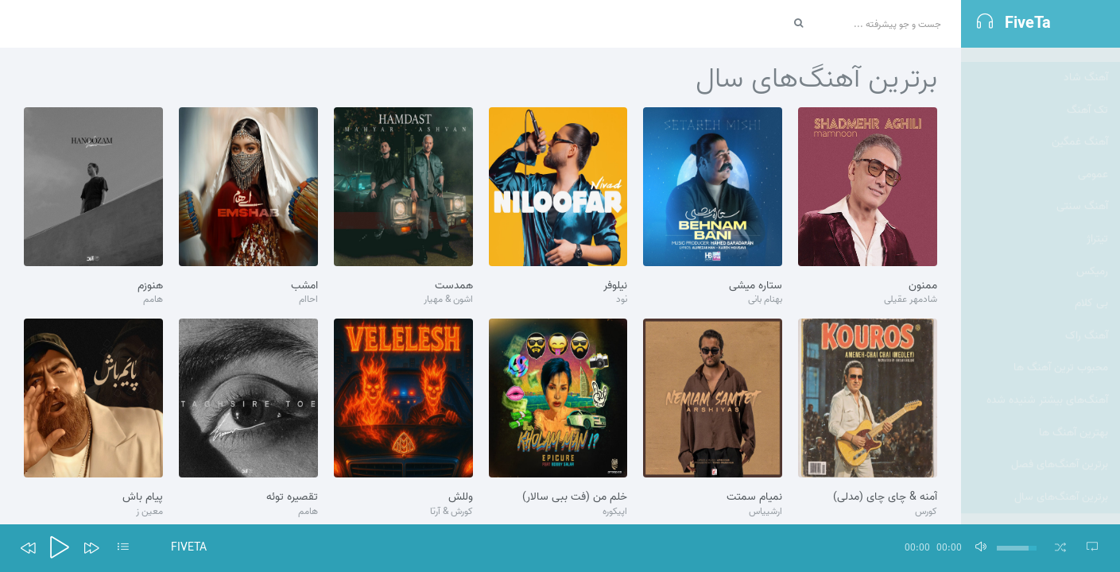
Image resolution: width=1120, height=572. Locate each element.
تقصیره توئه (292, 497)
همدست (454, 286)
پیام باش (142, 497)
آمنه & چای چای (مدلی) (885, 497)
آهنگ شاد (1086, 63)
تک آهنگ (1087, 96)
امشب (304, 286)
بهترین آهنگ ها (1073, 418)
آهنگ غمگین (1080, 127)
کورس (926, 512)
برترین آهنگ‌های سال (1061, 482)
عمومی (1093, 160)
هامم (153, 300)
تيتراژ (1097, 224)
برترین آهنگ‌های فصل (1059, 450)
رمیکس (1092, 257)
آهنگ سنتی (1082, 192)
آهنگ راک (1086, 321)
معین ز (149, 512)
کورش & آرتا (451, 512)
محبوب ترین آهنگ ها (1060, 353)
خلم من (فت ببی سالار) (574, 497)
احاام (308, 300)
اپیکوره (615, 512)
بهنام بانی (765, 300)
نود (621, 300)
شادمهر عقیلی (910, 300)
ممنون (923, 286)
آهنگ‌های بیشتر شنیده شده (1047, 386)
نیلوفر (615, 286)
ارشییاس (765, 512)
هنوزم (150, 286)
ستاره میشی (755, 286)
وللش (460, 497)
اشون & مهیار (448, 300)
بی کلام (1091, 289)
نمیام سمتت (754, 497)
